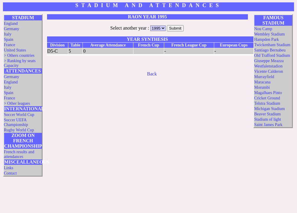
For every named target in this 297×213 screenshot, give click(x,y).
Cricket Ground (267, 98)
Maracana (262, 82)
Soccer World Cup (19, 114)
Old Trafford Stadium (272, 55)
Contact (10, 173)
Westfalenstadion (268, 66)
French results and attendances (19, 154)
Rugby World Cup (19, 130)
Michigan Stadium (269, 108)
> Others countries (19, 55)
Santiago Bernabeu (269, 50)
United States (15, 50)
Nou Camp (263, 29)
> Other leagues (17, 103)
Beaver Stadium (267, 114)
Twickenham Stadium (272, 45)
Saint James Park (268, 124)
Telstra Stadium (267, 103)
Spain (8, 39)
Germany (11, 29)
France (9, 45)
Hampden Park (266, 39)
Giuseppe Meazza (269, 61)
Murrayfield (264, 77)
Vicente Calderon (268, 71)
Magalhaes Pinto (268, 93)
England (11, 23)
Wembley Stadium (269, 34)
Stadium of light (267, 119)
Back (152, 73)
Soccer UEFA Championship (16, 122)
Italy (8, 34)
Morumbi (262, 87)
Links (8, 168)
